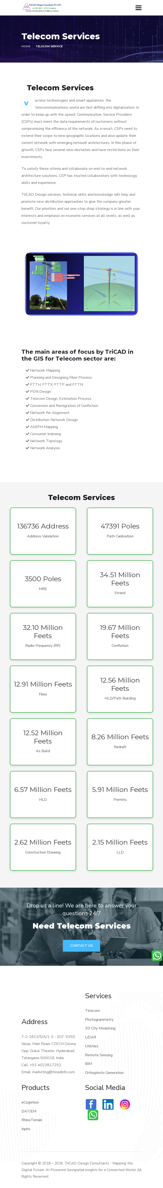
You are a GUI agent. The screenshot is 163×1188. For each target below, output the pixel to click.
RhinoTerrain (31, 1120)
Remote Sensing (99, 1055)
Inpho (25, 1129)
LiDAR (90, 1037)
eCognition (30, 1102)
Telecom (92, 1010)
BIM (88, 1063)
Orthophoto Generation (104, 1072)
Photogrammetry (99, 1019)
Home (25, 46)
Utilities (91, 1046)
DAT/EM (28, 1111)
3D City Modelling (100, 1028)
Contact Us (81, 945)
